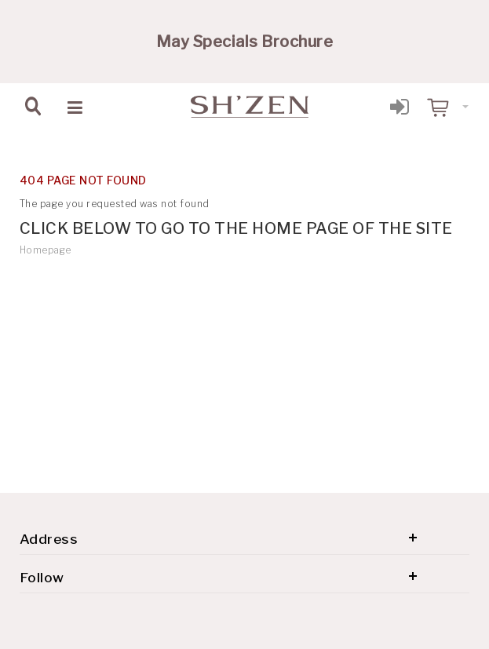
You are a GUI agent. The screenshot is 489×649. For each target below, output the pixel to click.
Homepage (45, 250)
